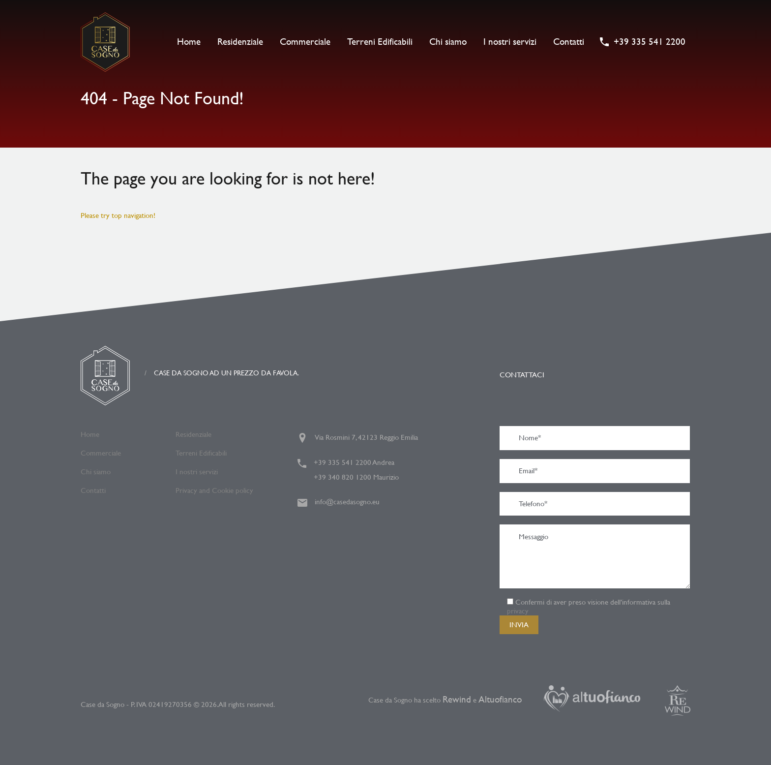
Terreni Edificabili (380, 41)
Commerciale (305, 41)
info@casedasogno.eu (347, 501)
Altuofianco (501, 699)
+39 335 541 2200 (649, 42)
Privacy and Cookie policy (214, 490)
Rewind (457, 699)
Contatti (568, 41)
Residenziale (240, 41)
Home (189, 41)
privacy (518, 611)
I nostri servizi (509, 41)
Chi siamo (448, 41)
